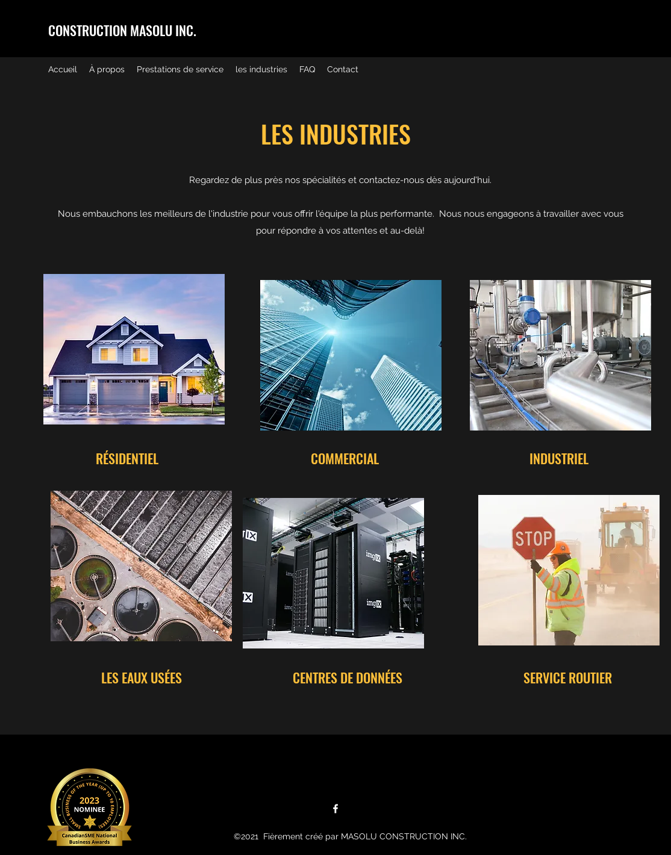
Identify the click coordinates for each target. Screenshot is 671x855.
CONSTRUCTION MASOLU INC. (122, 30)
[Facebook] (335, 809)
